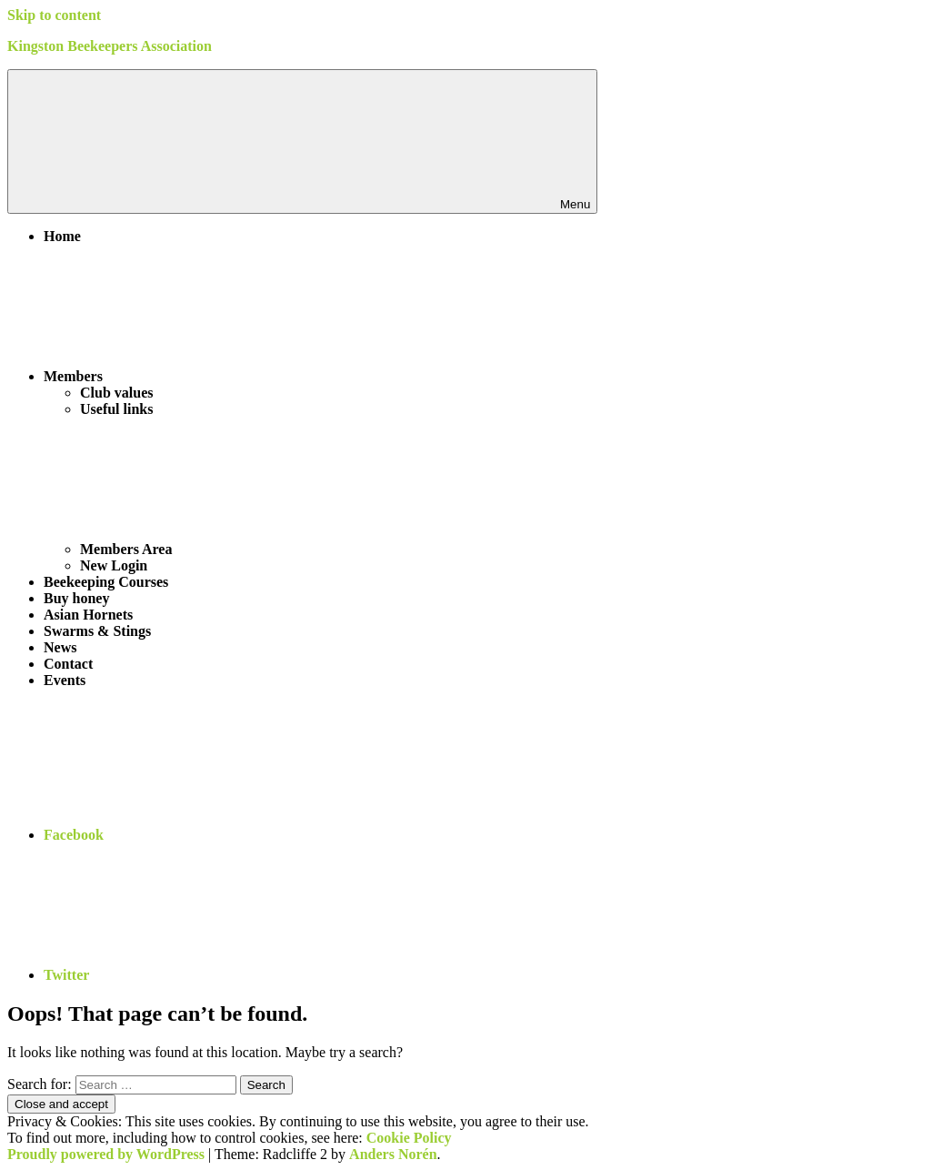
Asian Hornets (88, 614)
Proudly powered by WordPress (106, 1154)
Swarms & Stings (97, 631)
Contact (68, 663)
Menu (302, 141)
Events (64, 680)
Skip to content (54, 15)
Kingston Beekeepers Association (109, 46)
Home (62, 236)
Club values (116, 392)
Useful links (116, 409)
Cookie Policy (409, 1137)
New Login (113, 565)
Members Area (262, 549)
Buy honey (76, 598)
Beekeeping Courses (106, 582)
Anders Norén (392, 1154)
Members (209, 376)
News (60, 647)
